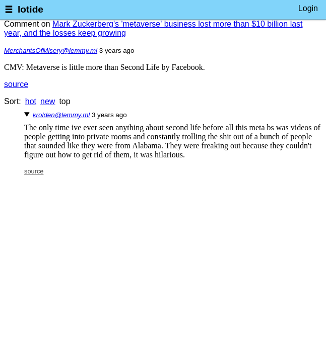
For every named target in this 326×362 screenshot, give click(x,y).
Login (308, 8)
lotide (30, 9)
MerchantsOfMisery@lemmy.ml (50, 50)
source (16, 84)
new (47, 101)
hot (30, 101)
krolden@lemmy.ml (61, 115)
